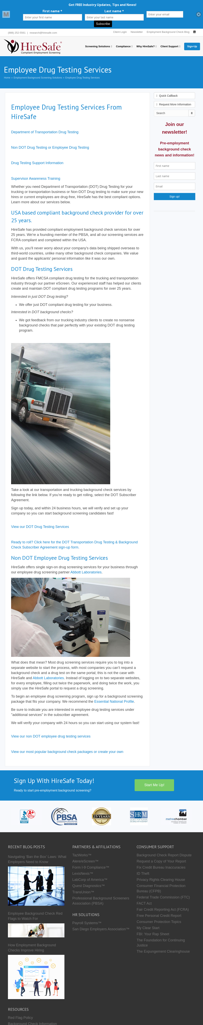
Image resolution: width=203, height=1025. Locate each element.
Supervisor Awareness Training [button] (35, 179)
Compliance (123, 46)
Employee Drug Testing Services (82, 77)
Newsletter (137, 31)
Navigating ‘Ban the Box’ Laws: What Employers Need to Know (37, 859)
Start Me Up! (154, 785)
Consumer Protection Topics (159, 922)
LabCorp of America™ (89, 880)
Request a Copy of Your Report (161, 861)
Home (7, 77)
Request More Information (173, 104)
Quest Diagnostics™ (88, 886)
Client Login (120, 31)
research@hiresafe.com (43, 32)
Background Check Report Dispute (164, 855)
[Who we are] (101, 816)
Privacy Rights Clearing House (161, 880)
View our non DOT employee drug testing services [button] (51, 736)
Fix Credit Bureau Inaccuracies (161, 867)
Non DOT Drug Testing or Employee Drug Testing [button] (50, 147)
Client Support (169, 46)
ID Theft (143, 874)
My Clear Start (148, 928)
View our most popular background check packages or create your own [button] (67, 752)
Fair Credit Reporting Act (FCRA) (163, 910)
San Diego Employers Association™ (100, 929)
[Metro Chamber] (176, 816)
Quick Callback (167, 95)
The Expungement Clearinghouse (163, 951)
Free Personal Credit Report (159, 916)
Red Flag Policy (20, 1018)
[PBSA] (64, 816)
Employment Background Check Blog (168, 31)
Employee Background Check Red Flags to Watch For (35, 916)
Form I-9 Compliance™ (90, 867)
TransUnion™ (83, 892)
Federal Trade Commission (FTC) (163, 897)
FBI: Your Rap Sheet (153, 934)
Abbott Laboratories (86, 572)
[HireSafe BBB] (26, 816)
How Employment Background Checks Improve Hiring (32, 947)
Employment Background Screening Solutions (38, 77)
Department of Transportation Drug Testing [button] (45, 132)
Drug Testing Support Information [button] (37, 163)
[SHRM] (139, 816)
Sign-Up (192, 46)
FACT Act (144, 903)
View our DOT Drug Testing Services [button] (40, 527)
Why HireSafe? (145, 46)
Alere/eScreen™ (85, 861)
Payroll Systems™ (87, 923)
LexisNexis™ (82, 874)
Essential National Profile (114, 702)
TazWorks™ (82, 855)
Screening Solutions (97, 46)
